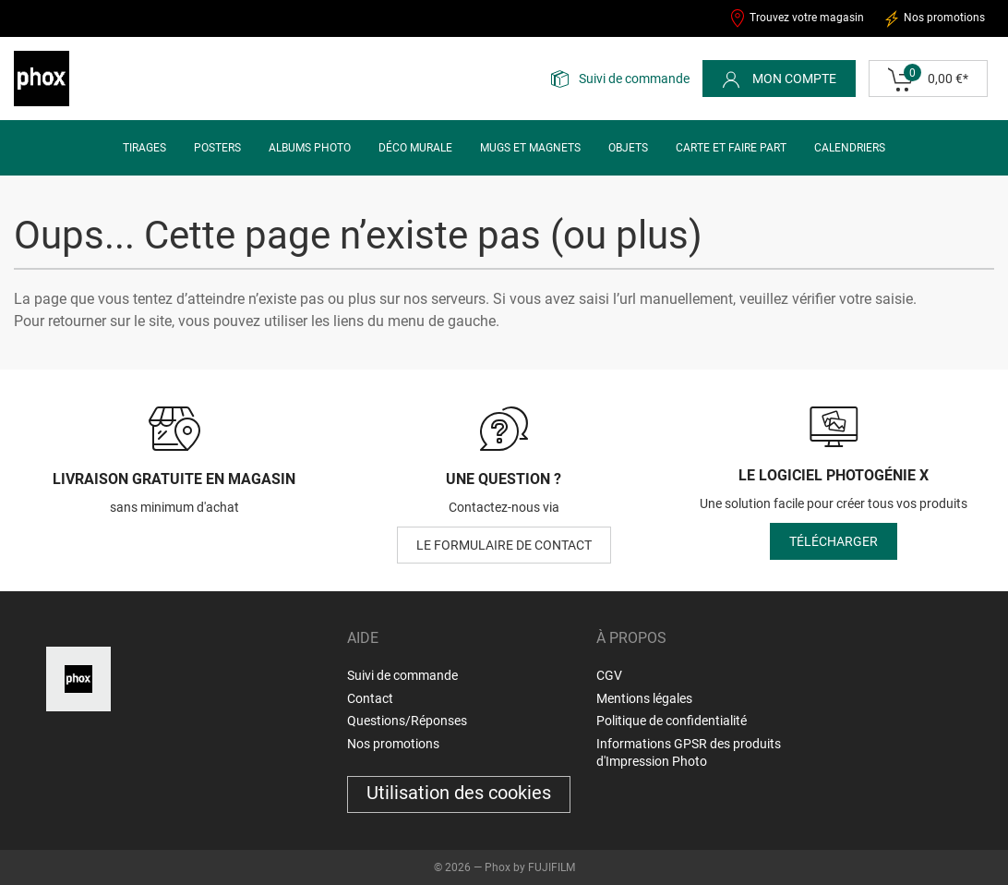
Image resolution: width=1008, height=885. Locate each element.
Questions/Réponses (407, 720)
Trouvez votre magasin (796, 18)
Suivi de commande (634, 78)
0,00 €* (928, 79)
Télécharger (833, 541)
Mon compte (779, 79)
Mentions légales (644, 698)
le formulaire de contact (504, 545)
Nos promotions (933, 18)
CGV (609, 675)
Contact (370, 698)
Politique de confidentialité (671, 720)
